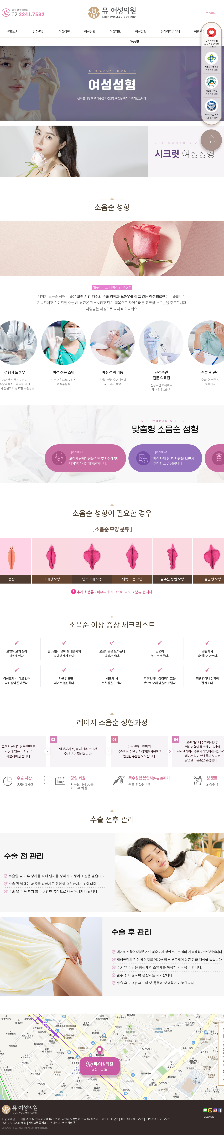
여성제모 (115, 31)
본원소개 (12, 31)
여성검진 (64, 31)
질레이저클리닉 (170, 31)
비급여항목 (209, 1117)
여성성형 (140, 31)
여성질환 (89, 31)
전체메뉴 (212, 13)
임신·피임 (38, 31)
